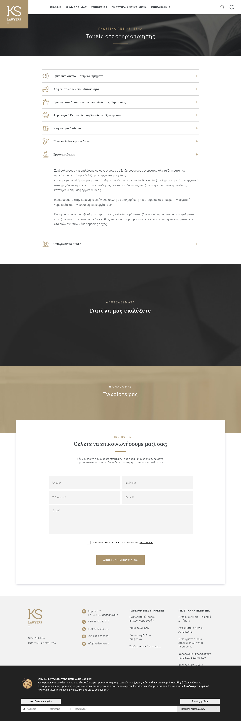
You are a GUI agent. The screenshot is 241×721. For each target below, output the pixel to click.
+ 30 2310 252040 (98, 628)
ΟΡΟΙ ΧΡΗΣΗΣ (36, 637)
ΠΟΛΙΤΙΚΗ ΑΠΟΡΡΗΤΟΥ (42, 643)
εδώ (106, 689)
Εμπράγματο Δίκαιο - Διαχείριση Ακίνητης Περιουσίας (190, 642)
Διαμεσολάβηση (139, 628)
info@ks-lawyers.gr (99, 643)
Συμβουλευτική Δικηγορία (145, 646)
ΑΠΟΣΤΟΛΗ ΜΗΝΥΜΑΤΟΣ (120, 560)
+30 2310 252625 (98, 636)
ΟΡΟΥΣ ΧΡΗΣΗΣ (146, 543)
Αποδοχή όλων (200, 701)
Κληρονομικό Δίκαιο (190, 665)
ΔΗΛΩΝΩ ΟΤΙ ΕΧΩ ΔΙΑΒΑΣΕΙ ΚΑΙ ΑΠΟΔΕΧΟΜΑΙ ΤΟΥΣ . (120, 542)
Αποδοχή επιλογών (40, 701)
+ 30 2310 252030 (98, 621)
